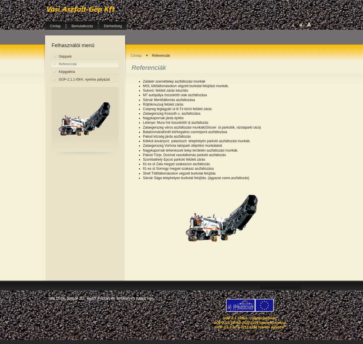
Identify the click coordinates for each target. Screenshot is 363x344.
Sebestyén (125, 298)
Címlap (136, 56)
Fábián (104, 298)
